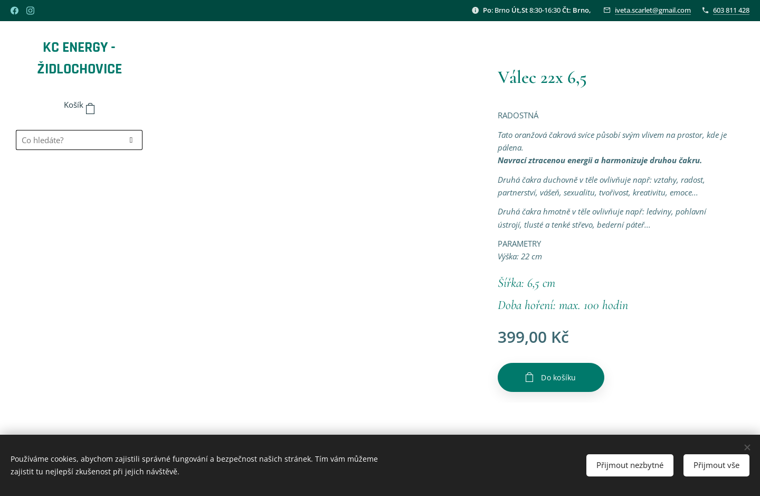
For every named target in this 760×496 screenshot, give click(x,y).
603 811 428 (731, 10)
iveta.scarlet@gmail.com (653, 10)
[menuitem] (79, 189)
